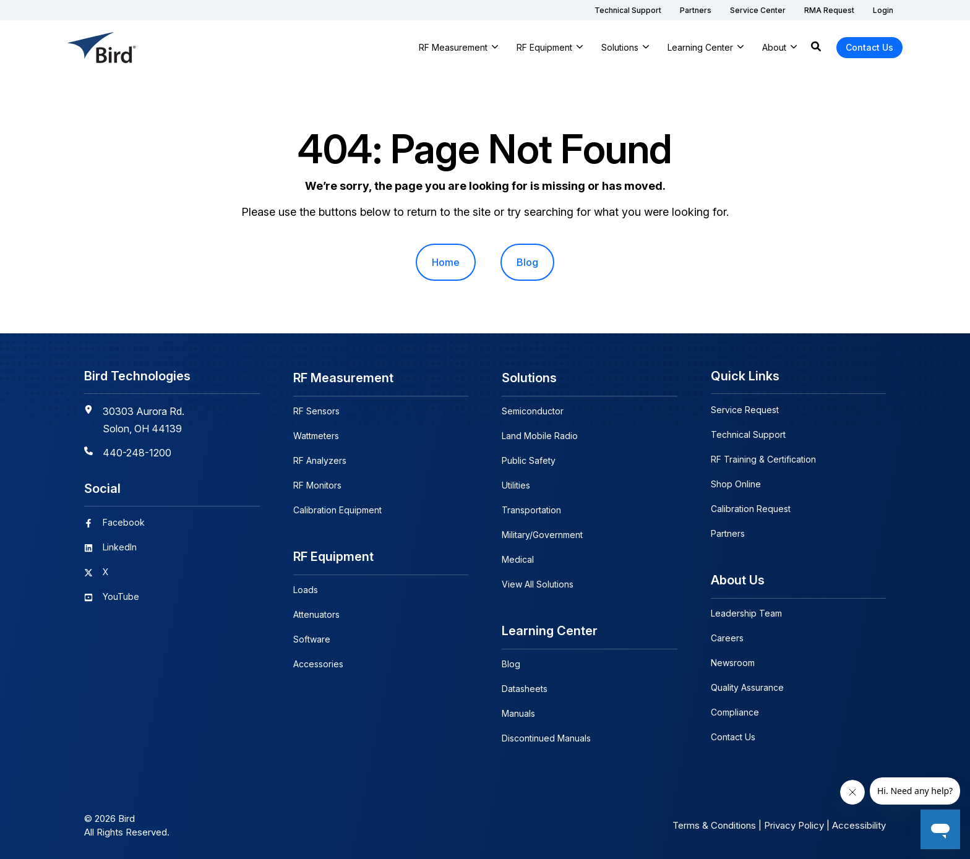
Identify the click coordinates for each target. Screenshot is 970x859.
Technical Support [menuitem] (748, 434)
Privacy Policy (794, 823)
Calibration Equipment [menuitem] (337, 508)
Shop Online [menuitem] (736, 484)
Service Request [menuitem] (745, 409)
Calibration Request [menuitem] (751, 508)
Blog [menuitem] (527, 262)
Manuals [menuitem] (518, 711)
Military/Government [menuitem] (542, 533)
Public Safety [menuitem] (529, 459)
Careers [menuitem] (727, 636)
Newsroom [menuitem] (733, 661)
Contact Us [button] (869, 47)
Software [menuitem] (311, 636)
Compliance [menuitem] (735, 711)
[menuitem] (628, 10)
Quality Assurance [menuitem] (747, 686)
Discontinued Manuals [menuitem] (546, 735)
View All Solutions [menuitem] (537, 583)
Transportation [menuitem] (531, 508)
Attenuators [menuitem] (316, 612)
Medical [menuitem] (518, 558)
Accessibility (859, 823)
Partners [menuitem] (728, 533)
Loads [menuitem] (305, 587)
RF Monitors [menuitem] (317, 484)
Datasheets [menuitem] (524, 686)
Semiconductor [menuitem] (533, 409)
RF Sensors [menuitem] (316, 409)
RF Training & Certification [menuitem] (763, 459)
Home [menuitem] (446, 262)
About (774, 47)
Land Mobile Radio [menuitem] (540, 434)
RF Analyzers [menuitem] (319, 459)
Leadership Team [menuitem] (746, 612)
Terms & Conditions (714, 823)
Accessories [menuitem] (318, 661)
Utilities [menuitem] (516, 484)
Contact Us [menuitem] (733, 735)
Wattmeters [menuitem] (316, 434)
